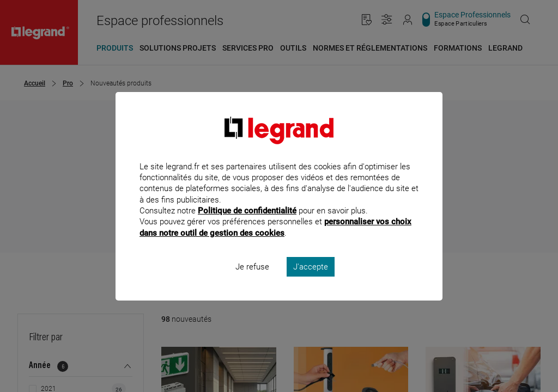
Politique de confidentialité (247, 225)
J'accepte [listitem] (310, 281)
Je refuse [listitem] (252, 281)
